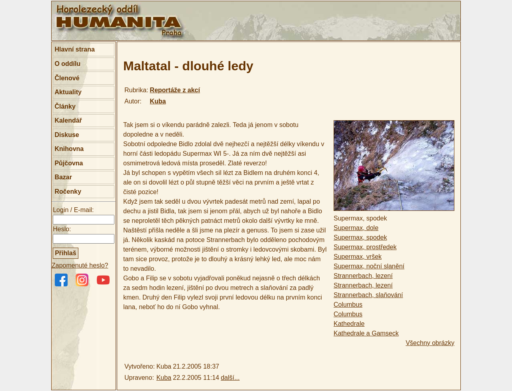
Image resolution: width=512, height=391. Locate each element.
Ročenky (67, 191)
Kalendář (68, 120)
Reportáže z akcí (175, 90)
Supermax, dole (356, 227)
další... (230, 377)
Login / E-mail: (73, 209)
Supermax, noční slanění (369, 266)
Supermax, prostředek (365, 247)
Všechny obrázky (430, 342)
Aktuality (68, 92)
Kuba (158, 101)
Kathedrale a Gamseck (366, 333)
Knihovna (69, 148)
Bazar (63, 177)
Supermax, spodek (360, 237)
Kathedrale (349, 323)
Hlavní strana (74, 49)
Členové (66, 78)
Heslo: (62, 229)
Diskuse (66, 134)
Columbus (348, 304)
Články (64, 106)
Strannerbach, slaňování (368, 295)
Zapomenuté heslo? (80, 265)
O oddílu (67, 63)
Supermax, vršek (358, 256)
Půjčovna (68, 163)
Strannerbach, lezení (363, 275)
